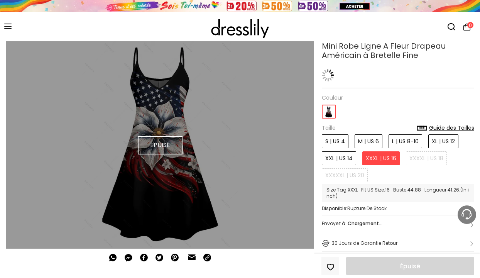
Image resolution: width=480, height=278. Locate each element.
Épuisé (410, 266)
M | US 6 (368, 141)
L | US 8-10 (405, 141)
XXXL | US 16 (381, 158)
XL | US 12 (443, 141)
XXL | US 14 (339, 158)
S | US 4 (335, 141)
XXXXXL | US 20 (344, 175)
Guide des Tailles (445, 128)
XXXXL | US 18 (426, 158)
